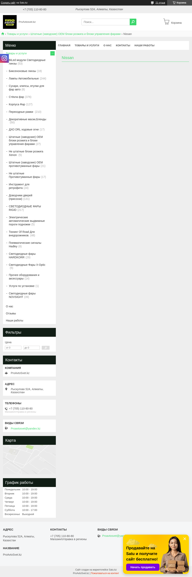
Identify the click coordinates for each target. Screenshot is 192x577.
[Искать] (133, 22)
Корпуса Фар (17, 104)
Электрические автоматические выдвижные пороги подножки (27, 221)
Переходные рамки (21, 111)
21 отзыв (160, 2)
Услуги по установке (21, 286)
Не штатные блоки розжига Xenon (26, 153)
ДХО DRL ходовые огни (24, 129)
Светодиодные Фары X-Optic (27, 264)
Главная (64, 45)
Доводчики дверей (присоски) (20, 197)
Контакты (123, 45)
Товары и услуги (17, 33)
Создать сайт (8, 2)
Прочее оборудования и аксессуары (24, 276)
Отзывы (11, 313)
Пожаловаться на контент (105, 573)
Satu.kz (113, 569)
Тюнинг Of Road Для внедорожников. (22, 233)
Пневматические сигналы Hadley (25, 244)
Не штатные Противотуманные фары (24, 175)
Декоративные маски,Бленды (27, 119)
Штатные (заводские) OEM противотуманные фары (26, 164)
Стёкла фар (16, 96)
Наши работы (144, 45)
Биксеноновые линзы (22, 71)
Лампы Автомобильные (24, 78)
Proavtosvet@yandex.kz (25, 428)
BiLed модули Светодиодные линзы (27, 61)
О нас (107, 45)
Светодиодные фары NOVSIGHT (22, 295)
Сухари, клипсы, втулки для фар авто (26, 87)
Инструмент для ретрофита (19, 186)
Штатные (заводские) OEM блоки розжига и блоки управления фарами (76, 33)
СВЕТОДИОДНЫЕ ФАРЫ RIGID (25, 208)
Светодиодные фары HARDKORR (22, 255)
